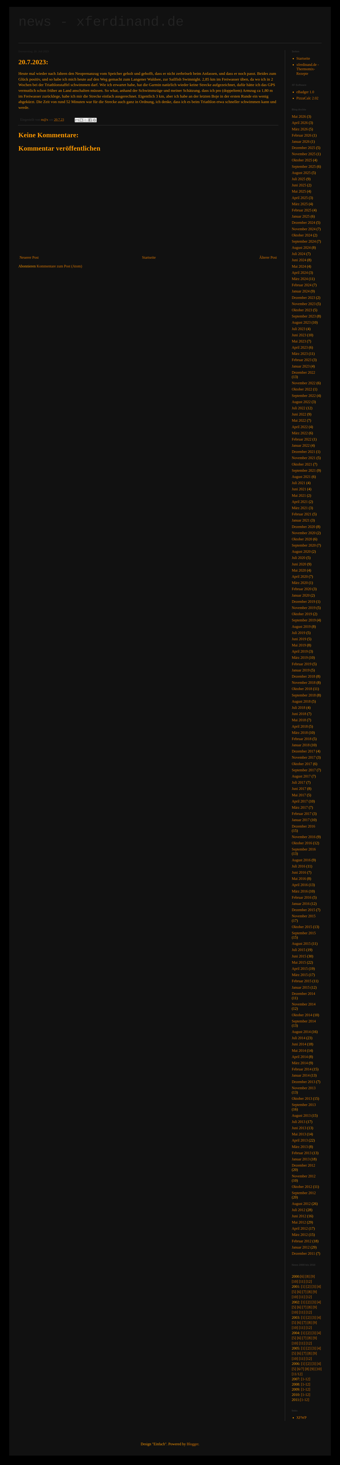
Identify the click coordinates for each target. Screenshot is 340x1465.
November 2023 (304, 304)
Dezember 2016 (303, 826)
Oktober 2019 (302, 614)
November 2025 (304, 154)
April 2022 (300, 427)
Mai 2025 (299, 191)
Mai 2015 (299, 962)
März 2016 (300, 891)
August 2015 (301, 944)
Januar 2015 (301, 987)
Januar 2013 (301, 1159)
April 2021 (300, 502)
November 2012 (304, 1176)
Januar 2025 (301, 216)
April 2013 (300, 1140)
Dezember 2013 (303, 1082)
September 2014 (304, 1021)
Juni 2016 (299, 872)
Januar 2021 (301, 520)
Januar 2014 (301, 1075)
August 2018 (301, 701)
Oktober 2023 (302, 310)
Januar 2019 (301, 670)
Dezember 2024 (303, 223)
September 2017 (304, 770)
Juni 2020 (299, 564)
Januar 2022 (301, 445)
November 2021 (304, 458)
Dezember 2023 (303, 298)
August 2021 (301, 477)
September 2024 (304, 241)
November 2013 (304, 1088)
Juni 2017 (299, 789)
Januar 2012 (301, 1247)
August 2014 (301, 1032)
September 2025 (304, 166)
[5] (294, 1292)
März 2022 (300, 433)
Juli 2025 (298, 179)
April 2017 (300, 801)
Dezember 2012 (303, 1165)
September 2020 (304, 545)
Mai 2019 (299, 645)
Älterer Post (268, 257)
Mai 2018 (299, 720)
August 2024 (301, 248)
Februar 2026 (302, 135)
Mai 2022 (299, 420)
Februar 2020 (302, 589)
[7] (304, 1292)
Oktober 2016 (302, 843)
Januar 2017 (301, 820)
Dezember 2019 (303, 601)
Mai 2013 (299, 1134)
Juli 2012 (298, 1210)
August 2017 (301, 776)
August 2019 (301, 627)
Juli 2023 (298, 329)
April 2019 (300, 651)
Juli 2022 (298, 408)
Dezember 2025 (303, 148)
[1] (303, 1286)
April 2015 (300, 969)
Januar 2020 (301, 595)
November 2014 (304, 1004)
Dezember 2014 (303, 994)
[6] (302, 1276)
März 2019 (300, 658)
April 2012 (300, 1228)
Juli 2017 (298, 782)
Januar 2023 (301, 366)
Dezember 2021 (303, 452)
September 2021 (304, 470)
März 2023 (300, 354)
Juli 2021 (298, 483)
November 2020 (304, 533)
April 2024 (300, 273)
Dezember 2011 (303, 1253)
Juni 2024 (299, 260)
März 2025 (300, 204)
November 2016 (304, 837)
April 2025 (300, 198)
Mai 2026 (299, 116)
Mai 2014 (299, 1050)
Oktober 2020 (302, 539)
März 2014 (300, 1063)
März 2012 (300, 1235)
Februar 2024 (302, 285)
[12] (309, 1281)
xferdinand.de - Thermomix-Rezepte (307, 69)
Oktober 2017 (302, 764)
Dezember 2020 (303, 527)
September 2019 (304, 620)
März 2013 (300, 1147)
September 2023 (304, 316)
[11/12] (297, 1374)
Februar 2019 (302, 664)
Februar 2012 (302, 1241)
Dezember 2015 (303, 910)
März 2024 (300, 279)
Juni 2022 (299, 414)
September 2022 (304, 396)
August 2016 (301, 860)
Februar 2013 (302, 1153)
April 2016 (300, 885)
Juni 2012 (299, 1216)
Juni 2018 (299, 714)
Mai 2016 (299, 879)
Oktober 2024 (302, 235)
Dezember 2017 (303, 751)
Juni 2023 (299, 335)
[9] (313, 1276)
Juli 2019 (298, 633)
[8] (307, 1276)
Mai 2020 (299, 570)
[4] (319, 1286)
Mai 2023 (299, 341)
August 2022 (301, 402)
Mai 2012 (299, 1222)
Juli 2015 (298, 950)
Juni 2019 (299, 639)
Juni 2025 (299, 185)
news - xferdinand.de (101, 22)
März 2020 (300, 583)
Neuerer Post (29, 257)
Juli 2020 (298, 558)
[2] (308, 1286)
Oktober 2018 (302, 689)
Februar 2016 (302, 897)
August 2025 (301, 173)
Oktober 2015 (302, 927)
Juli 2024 (298, 254)
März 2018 (300, 733)
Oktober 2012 (302, 1187)
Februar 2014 (302, 1069)
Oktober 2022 (302, 389)
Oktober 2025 (302, 160)
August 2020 (301, 551)
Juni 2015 (299, 956)
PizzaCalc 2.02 (307, 98)
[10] (295, 1281)
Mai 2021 (299, 495)
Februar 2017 (302, 814)
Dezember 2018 (303, 676)
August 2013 (301, 1115)
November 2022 (304, 383)
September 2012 (304, 1193)
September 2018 (304, 695)
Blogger (192, 1444)
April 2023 (300, 347)
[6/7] (300, 1369)
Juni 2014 (299, 1044)
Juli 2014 (298, 1038)
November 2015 (304, 916)
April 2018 (300, 726)
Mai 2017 (299, 795)
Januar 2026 (301, 141)
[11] (302, 1281)
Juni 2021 (299, 489)
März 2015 (300, 975)
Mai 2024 (299, 266)
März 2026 (300, 129)
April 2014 (300, 1057)
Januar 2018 (301, 745)
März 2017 (300, 807)
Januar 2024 (301, 291)
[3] (314, 1286)
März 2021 (300, 508)
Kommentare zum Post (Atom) (59, 266)
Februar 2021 (302, 514)
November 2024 (304, 229)
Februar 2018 (302, 739)
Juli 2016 (298, 866)
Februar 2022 (302, 439)
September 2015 (304, 933)
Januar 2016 (301, 904)
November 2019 (304, 608)
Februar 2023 (302, 360)
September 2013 (304, 1105)
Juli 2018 (298, 708)
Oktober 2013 (302, 1098)
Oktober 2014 (302, 1015)
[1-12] (305, 1379)
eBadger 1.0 (305, 92)
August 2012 (301, 1204)
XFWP (301, 1418)
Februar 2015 (302, 981)
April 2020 (300, 576)
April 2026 (300, 123)
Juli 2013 (298, 1122)
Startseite (149, 257)
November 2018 (304, 683)
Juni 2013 (299, 1128)
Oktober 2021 (302, 464)
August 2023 (301, 322)
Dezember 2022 (303, 372)
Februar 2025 (302, 210)
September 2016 (304, 849)
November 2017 (304, 757)
